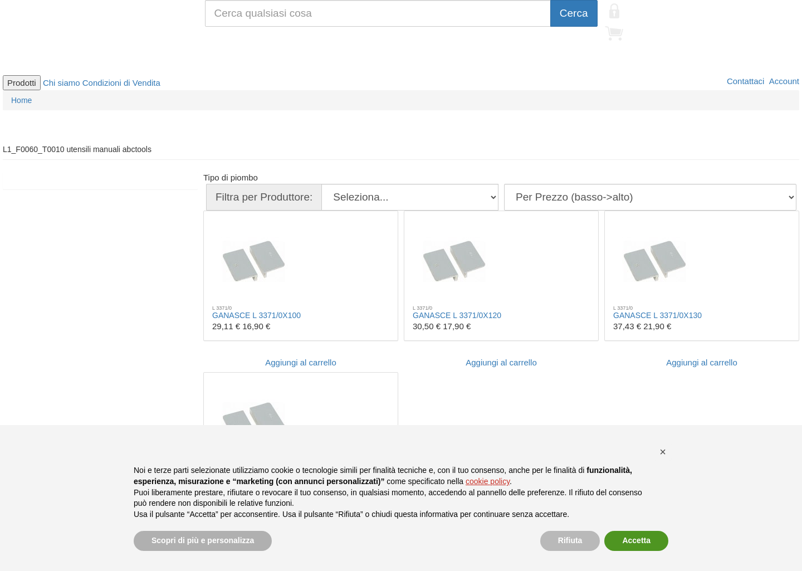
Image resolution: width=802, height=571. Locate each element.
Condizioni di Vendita (121, 82)
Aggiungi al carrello (300, 362)
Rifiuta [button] (570, 540)
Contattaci (745, 81)
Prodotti (21, 82)
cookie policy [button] (488, 481)
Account (783, 81)
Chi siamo (61, 82)
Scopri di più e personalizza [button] (202, 540)
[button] (663, 452)
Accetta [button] (636, 540)
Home (21, 100)
